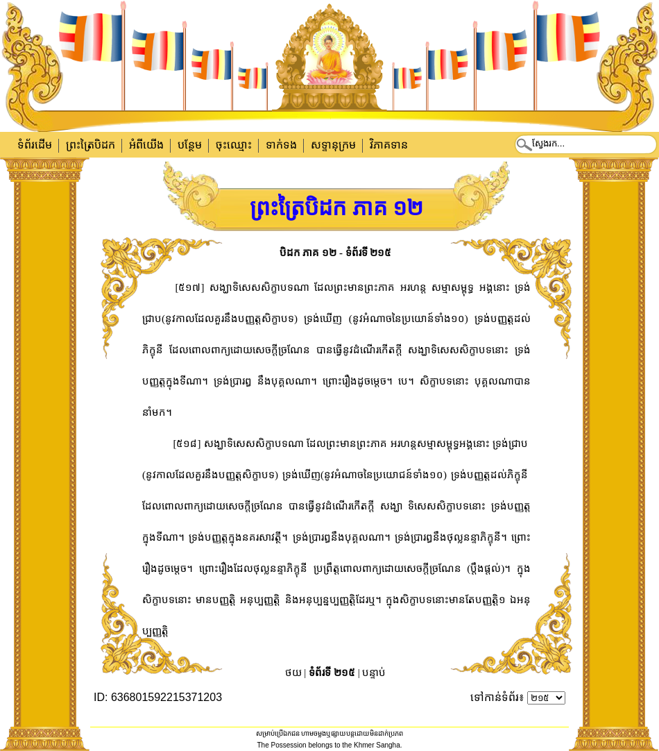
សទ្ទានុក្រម (333, 145)
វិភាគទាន (389, 145)
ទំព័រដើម (34, 145)
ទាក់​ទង (281, 145)
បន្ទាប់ (374, 672)
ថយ (293, 672)
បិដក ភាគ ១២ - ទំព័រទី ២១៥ (336, 252)
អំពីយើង (146, 145)
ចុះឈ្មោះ (234, 145)
